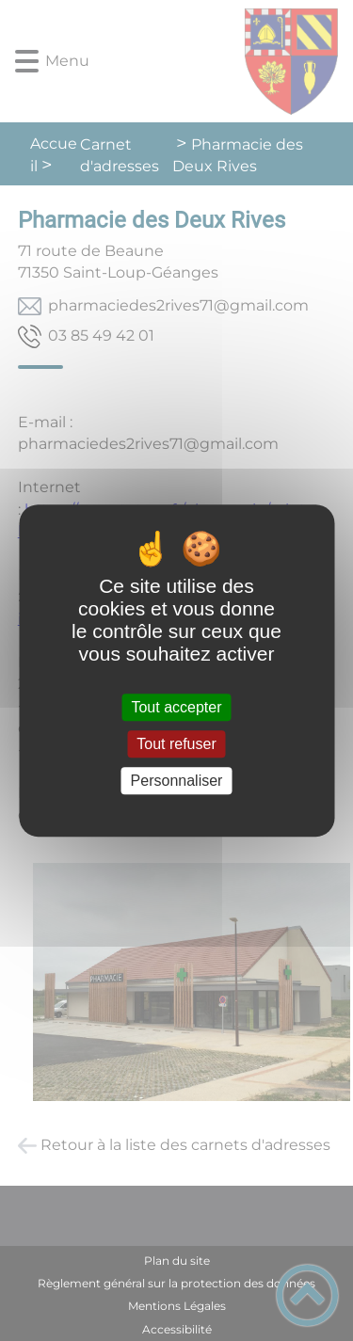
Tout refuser (176, 744)
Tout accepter (176, 707)
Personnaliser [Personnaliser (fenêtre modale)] (177, 781)
